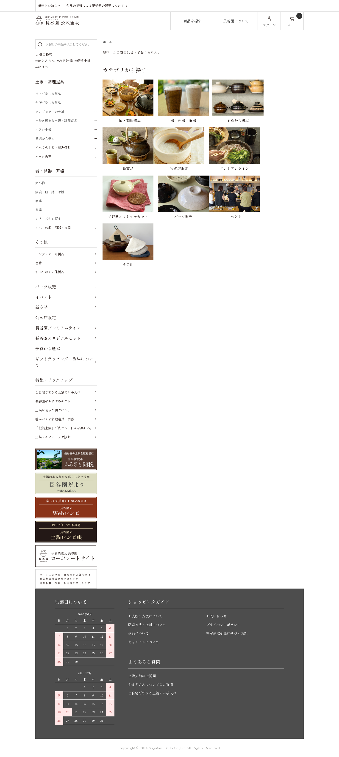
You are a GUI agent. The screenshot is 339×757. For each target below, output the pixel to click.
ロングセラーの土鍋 (49, 111)
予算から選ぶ (47, 348)
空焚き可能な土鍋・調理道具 (56, 120)
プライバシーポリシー (223, 624)
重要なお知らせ (49, 5)
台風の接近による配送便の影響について (95, 5)
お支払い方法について (145, 616)
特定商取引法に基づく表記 (226, 633)
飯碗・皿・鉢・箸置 (49, 192)
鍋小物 (40, 183)
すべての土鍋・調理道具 (53, 147)
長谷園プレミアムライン (58, 328)
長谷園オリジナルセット (58, 338)
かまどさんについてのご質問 (150, 684)
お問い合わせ (216, 616)
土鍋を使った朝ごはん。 (53, 410)
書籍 (38, 263)
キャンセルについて (143, 641)
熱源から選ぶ (45, 138)
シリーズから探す (48, 218)
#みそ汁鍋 (65, 60)
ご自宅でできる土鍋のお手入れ (57, 392)
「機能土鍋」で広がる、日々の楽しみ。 (64, 428)
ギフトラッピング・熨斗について (64, 362)
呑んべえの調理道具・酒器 (54, 419)
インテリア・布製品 (49, 254)
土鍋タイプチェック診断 (53, 437)
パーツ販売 (43, 156)
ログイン (269, 25)
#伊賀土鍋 (83, 60)
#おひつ (41, 66)
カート (292, 25)
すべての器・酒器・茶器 (53, 227)
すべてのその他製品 (49, 272)
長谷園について (236, 21)
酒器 (38, 200)
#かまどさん (45, 60)
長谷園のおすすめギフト (53, 401)
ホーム (107, 42)
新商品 (41, 307)
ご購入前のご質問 (142, 675)
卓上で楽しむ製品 (48, 93)
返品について (138, 633)
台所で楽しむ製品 (48, 102)
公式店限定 (45, 317)
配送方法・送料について (147, 624)
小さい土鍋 (43, 129)
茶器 (38, 209)
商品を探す (192, 21)
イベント (43, 297)
